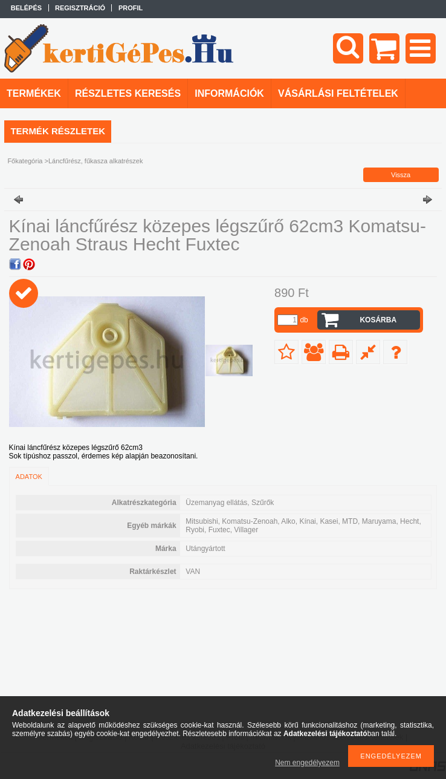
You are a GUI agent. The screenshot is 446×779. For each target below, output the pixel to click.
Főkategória (24, 161)
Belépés (26, 7)
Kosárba (378, 320)
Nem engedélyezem (307, 762)
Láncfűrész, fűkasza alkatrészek (95, 161)
